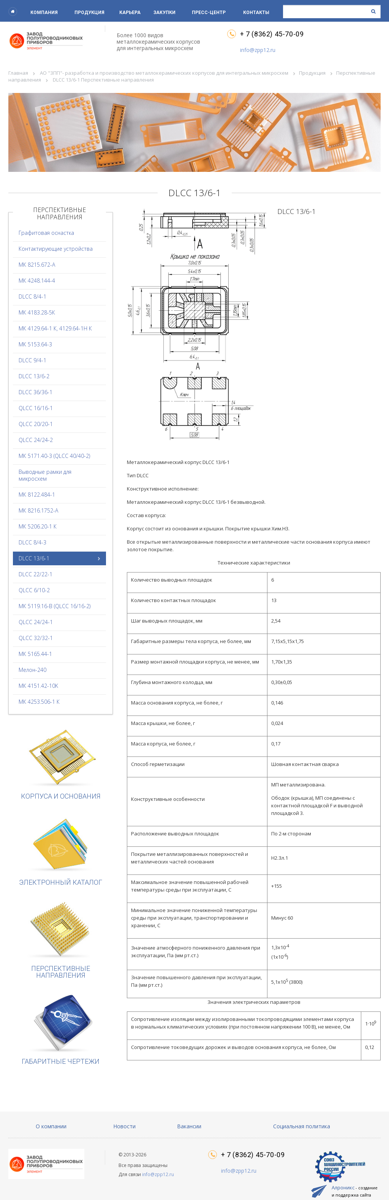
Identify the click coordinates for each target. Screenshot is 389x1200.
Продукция (89, 12)
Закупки (164, 12)
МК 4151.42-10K (38, 685)
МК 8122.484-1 (37, 494)
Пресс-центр (209, 12)
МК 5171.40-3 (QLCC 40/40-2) (54, 455)
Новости (124, 1126)
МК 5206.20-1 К (38, 526)
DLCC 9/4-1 (32, 360)
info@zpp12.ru (257, 49)
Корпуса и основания (60, 763)
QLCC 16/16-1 (36, 408)
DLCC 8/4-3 (32, 542)
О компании (51, 1126)
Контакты (256, 12)
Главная (18, 72)
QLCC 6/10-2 (34, 590)
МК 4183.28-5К (37, 312)
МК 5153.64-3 (35, 344)
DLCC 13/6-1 (34, 558)
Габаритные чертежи (60, 1028)
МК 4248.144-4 (37, 280)
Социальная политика (301, 1126)
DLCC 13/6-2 (34, 376)
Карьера (130, 12)
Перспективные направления (60, 939)
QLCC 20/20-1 (36, 424)
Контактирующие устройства (56, 248)
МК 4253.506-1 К (39, 701)
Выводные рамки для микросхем (45, 475)
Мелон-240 (32, 669)
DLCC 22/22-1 (35, 574)
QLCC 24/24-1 (36, 622)
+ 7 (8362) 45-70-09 (272, 34)
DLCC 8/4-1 (32, 296)
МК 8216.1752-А (38, 510)
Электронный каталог (60, 849)
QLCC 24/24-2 (36, 440)
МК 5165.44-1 (35, 653)
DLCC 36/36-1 (35, 392)
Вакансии (189, 1126)
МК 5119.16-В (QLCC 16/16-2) (54, 606)
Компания (44, 12)
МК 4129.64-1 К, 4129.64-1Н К (55, 328)
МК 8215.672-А (37, 264)
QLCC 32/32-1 (36, 638)
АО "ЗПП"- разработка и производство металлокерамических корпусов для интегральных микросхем (164, 72)
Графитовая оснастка (46, 232)
